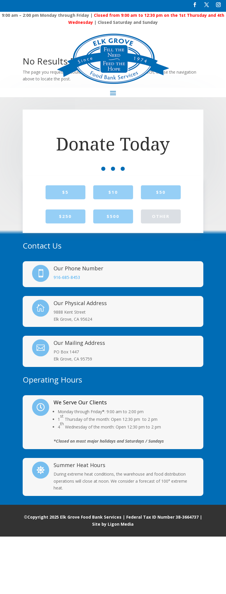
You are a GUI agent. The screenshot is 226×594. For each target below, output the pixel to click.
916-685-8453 (67, 334)
